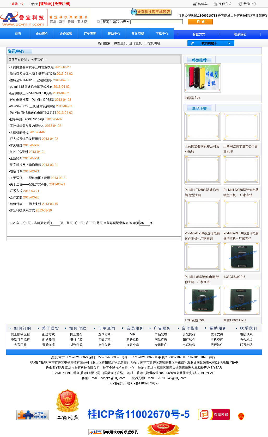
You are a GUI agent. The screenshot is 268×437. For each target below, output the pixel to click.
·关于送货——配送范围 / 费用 (29, 178)
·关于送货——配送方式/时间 (28, 184)
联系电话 (246, 345)
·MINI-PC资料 (18, 152)
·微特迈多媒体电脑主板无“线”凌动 (32, 74)
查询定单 (104, 334)
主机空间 (217, 339)
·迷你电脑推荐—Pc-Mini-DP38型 (31, 100)
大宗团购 (20, 345)
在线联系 (246, 334)
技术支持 (217, 334)
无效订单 (104, 339)
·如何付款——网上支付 (25, 204)
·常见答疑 (15, 145)
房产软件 (217, 345)
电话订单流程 (20, 339)
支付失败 (104, 345)
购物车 (203, 4)
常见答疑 (138, 33)
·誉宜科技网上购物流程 (25, 165)
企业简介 (42, 33)
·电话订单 (15, 171)
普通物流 (48, 345)
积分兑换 (132, 339)
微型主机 (120, 43)
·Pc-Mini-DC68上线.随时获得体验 (32, 106)
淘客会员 (132, 345)
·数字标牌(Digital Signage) (27, 119)
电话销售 (189, 345)
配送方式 (48, 334)
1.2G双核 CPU (195, 320)
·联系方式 (15, 191)
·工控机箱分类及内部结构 (26, 126)
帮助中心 (114, 33)
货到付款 (76, 345)
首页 (18, 33)
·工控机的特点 (19, 132)
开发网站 (189, 334)
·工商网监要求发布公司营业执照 (31, 67)
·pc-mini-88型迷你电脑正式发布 (31, 87)
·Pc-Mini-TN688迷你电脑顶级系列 (32, 113)
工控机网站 (152, 43)
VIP (132, 334)
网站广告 (161, 339)
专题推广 (161, 345)
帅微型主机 (192, 98)
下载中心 (162, 33)
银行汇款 (76, 339)
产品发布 (161, 334)
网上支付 (76, 334)
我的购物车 (209, 43)
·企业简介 (15, 158)
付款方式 (199, 34)
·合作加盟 (15, 197)
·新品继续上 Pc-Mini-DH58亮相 (30, 93)
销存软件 (189, 339)
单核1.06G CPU (234, 320)
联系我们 (240, 34)
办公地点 (246, 339)
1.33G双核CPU (234, 277)
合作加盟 (66, 33)
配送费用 (48, 339)
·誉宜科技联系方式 (22, 210)
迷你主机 (135, 43)
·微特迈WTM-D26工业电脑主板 (30, 80)
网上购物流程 (20, 334)
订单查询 (90, 33)
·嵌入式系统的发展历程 (25, 139)
